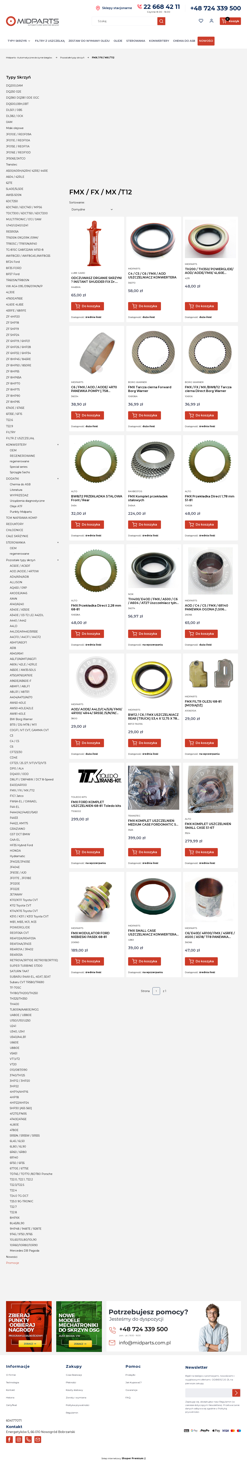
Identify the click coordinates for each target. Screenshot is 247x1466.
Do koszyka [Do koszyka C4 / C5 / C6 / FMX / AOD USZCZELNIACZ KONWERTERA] (148, 306)
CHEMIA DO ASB (184, 41)
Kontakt (10, 1390)
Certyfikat (11, 1405)
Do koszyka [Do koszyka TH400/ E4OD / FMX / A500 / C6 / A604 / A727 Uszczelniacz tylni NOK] (148, 634)
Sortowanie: (77, 202)
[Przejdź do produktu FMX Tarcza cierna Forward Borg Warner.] (153, 352)
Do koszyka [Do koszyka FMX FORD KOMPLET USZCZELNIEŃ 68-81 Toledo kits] (91, 852)
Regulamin (72, 1412)
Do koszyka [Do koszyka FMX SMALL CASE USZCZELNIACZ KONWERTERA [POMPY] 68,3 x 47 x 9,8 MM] (148, 961)
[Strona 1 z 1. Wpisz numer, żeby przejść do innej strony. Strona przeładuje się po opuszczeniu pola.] (156, 991)
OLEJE (118, 41)
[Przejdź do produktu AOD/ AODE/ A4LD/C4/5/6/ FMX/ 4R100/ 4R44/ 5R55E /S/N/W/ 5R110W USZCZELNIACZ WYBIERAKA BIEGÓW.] (96, 677)
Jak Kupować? (133, 1382)
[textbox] (92, 209)
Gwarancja (131, 1390)
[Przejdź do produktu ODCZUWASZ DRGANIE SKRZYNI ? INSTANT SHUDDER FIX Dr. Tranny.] (96, 243)
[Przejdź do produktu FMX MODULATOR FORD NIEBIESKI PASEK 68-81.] (96, 898)
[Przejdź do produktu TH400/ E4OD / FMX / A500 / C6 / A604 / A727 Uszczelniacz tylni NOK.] (153, 567)
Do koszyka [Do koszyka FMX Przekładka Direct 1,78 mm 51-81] (205, 524)
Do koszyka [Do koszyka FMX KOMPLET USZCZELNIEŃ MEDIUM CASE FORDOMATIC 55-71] (148, 852)
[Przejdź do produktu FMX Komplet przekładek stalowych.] (153, 461)
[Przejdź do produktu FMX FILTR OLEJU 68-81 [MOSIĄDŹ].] (210, 673)
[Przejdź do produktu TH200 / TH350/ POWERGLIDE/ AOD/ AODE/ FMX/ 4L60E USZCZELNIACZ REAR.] (210, 239)
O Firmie (11, 1375)
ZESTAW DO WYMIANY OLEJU (89, 41)
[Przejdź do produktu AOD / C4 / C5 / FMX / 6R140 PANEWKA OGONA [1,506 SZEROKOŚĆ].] (210, 571)
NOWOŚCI (206, 41)
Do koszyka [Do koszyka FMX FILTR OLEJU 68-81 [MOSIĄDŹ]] (205, 743)
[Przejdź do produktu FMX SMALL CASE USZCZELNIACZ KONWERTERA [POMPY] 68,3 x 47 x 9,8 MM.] (153, 897)
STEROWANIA (135, 41)
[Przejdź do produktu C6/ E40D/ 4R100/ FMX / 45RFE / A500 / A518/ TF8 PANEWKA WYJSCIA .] (210, 898)
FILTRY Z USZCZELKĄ (50, 41)
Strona (145, 991)
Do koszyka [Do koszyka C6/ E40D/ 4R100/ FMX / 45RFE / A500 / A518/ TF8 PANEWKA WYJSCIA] (205, 961)
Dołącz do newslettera (236, 1393)
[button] (161, 21)
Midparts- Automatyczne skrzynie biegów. (29, 57)
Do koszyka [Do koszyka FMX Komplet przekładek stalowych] (148, 524)
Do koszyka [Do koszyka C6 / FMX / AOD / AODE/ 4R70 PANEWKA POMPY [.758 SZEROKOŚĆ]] (91, 415)
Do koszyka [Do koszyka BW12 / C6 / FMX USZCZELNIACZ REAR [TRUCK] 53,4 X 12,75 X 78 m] (148, 743)
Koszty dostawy (74, 1390)
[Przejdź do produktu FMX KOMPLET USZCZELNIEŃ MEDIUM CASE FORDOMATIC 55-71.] (153, 788)
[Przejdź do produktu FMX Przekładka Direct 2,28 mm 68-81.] (96, 571)
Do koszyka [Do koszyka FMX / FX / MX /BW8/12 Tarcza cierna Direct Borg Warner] (205, 415)
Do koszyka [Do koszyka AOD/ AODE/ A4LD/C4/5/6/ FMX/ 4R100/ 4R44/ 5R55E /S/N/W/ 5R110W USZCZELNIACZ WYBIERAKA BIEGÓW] (91, 743)
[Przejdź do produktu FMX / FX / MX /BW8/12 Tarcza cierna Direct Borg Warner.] (210, 352)
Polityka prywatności (77, 1405)
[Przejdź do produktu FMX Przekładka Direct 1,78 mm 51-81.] (210, 461)
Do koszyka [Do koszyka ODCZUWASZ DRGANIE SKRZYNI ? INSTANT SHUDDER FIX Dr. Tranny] (91, 306)
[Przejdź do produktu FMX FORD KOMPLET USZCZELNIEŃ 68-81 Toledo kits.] (96, 778)
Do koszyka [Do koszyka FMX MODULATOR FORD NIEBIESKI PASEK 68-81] (91, 961)
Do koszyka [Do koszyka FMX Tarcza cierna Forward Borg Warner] (148, 415)
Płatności (71, 1382)
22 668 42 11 (162, 6)
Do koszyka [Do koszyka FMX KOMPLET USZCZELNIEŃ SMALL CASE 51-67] (205, 852)
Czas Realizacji (74, 1375)
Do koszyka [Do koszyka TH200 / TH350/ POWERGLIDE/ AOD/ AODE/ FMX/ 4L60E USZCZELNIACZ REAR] (205, 306)
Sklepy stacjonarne (117, 8)
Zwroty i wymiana (76, 1397)
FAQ (128, 1397)
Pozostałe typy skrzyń (72, 57)
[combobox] (123, 21)
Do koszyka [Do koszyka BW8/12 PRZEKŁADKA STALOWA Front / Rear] (91, 524)
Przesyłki (130, 1375)
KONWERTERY (159, 41)
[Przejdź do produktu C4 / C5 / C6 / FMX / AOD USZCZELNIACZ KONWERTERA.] (153, 241)
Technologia (12, 1382)
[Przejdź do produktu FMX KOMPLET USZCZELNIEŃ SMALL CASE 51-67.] (210, 789)
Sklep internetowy (122, 1458)
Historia (10, 1397)
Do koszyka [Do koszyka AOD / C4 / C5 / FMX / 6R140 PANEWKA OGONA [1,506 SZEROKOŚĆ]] (205, 634)
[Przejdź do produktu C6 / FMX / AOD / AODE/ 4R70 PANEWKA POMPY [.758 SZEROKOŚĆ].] (96, 352)
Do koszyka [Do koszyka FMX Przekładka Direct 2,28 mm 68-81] (91, 634)
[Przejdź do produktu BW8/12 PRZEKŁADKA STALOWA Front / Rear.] (96, 461)
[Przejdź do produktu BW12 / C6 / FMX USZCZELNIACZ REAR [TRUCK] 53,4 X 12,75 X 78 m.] (153, 680)
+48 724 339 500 (215, 8)
